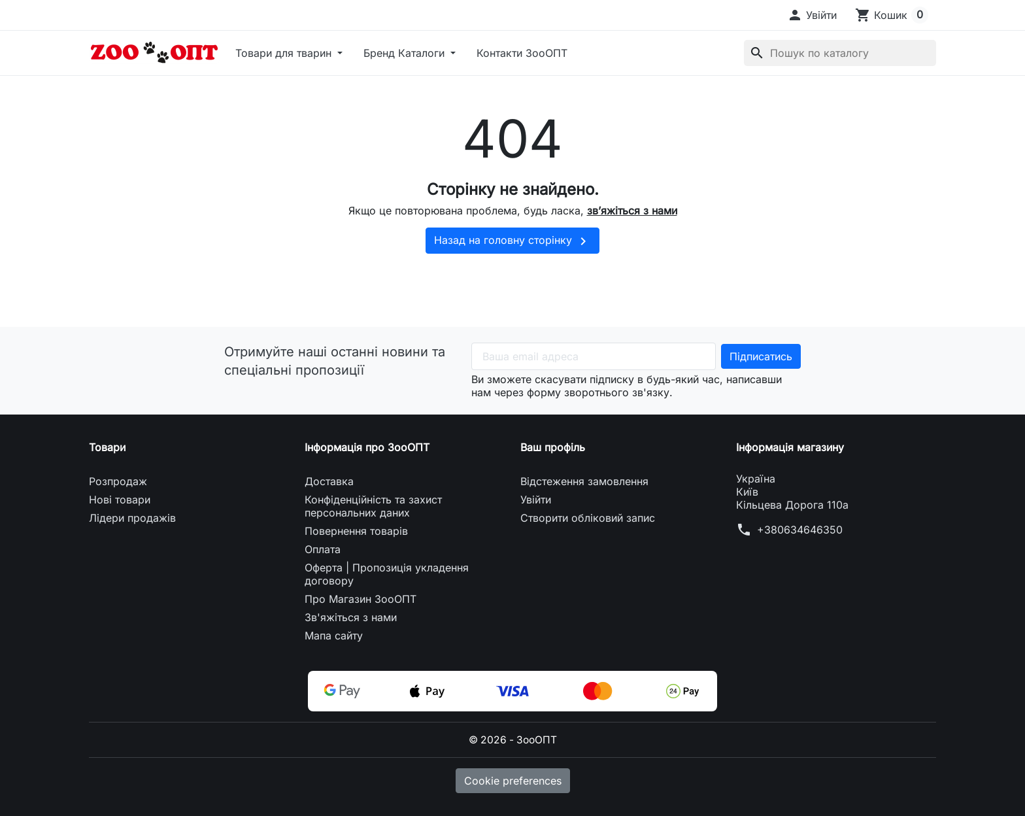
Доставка (329, 481)
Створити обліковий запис (587, 517)
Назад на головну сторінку (512, 241)
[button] (812, 15)
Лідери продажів (132, 517)
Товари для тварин (285, 53)
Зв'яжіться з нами (351, 617)
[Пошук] (840, 53)
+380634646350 (800, 529)
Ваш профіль (552, 447)
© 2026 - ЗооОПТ (513, 739)
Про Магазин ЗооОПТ (360, 598)
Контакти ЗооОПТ (522, 53)
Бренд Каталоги (405, 53)
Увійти (535, 499)
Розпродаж (118, 481)
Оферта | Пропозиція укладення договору (387, 574)
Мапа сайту (334, 635)
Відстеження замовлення (584, 481)
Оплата (323, 549)
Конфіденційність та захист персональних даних (373, 506)
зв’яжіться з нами (632, 210)
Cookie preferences (513, 780)
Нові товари (119, 499)
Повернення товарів (356, 530)
